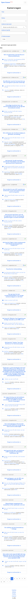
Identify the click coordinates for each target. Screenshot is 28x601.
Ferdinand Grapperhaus (10, 63)
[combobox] (14, 27)
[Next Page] (7, 581)
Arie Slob (7, 90)
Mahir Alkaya (19, 404)
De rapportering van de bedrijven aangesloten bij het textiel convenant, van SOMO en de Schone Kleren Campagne (14, 399)
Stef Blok (20, 173)
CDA (11, 65)
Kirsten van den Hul (9, 60)
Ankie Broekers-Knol (10, 199)
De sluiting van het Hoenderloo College (14, 528)
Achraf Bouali (21, 167)
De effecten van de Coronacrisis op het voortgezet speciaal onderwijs (14, 81)
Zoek (3, 39)
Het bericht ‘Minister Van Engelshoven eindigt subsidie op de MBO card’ (14, 319)
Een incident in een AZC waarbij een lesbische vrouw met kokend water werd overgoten (14, 191)
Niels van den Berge (17, 324)
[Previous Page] (4, 578)
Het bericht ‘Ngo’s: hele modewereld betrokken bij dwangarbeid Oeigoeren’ (14, 244)
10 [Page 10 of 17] (4, 581)
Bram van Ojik (11, 167)
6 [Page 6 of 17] (19, 578)
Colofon (14, 590)
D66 (23, 59)
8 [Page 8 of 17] (24, 578)
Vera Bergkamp (18, 59)
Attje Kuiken (7, 195)
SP (13, 166)
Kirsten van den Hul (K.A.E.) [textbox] (13, 27)
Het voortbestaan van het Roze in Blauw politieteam (14, 55)
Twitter (14, 594)
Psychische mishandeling (14, 269)
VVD (22, 145)
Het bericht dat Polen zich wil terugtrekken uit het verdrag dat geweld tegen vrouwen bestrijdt (14, 216)
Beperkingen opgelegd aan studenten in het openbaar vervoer (14, 504)
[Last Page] (10, 581)
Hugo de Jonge (17, 116)
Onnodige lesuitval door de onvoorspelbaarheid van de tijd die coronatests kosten (14, 107)
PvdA (15, 60)
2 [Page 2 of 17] (9, 578)
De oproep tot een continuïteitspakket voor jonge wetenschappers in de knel (14, 295)
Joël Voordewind (9, 404)
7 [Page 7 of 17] (22, 578)
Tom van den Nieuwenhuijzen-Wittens (13, 483)
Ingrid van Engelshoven (19, 65)
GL (12, 59)
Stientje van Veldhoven (10, 512)
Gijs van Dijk (7, 508)
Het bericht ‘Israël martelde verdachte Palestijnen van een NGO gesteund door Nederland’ (14, 162)
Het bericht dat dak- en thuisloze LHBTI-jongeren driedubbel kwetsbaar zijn (14, 452)
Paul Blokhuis (7, 460)
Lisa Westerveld (9, 85)
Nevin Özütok (7, 59)
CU (12, 91)
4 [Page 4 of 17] (14, 578)
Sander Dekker (11, 144)
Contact (14, 596)
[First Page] (1, 578)
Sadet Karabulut (8, 166)
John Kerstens (21, 456)
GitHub (14, 592)
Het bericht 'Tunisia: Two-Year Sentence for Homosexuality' (14, 343)
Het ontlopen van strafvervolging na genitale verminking (14, 133)
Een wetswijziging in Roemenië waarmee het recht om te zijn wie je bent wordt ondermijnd (14, 425)
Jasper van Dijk (22, 561)
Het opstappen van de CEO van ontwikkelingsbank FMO (14, 479)
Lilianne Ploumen (8, 137)
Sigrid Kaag (7, 172)
